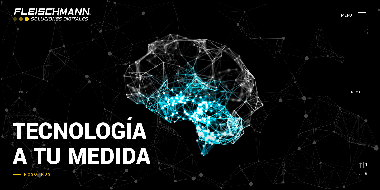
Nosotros (37, 174)
